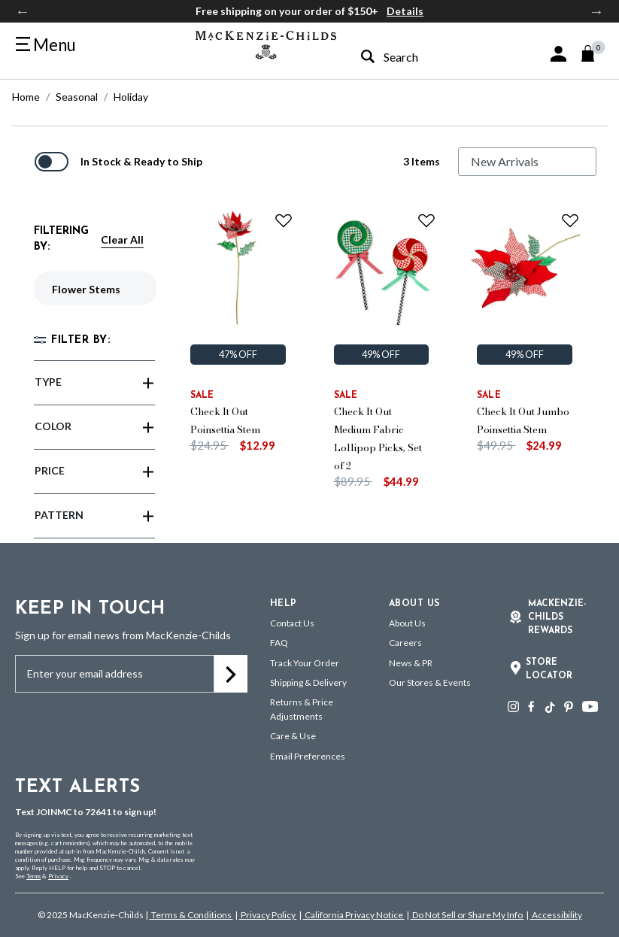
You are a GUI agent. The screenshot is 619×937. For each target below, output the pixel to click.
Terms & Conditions (191, 914)
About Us (407, 623)
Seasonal (77, 96)
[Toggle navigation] (45, 45)
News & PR (410, 663)
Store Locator (549, 669)
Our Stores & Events (430, 682)
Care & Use (293, 735)
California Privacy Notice (354, 914)
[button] (558, 54)
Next (596, 11)
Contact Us (292, 623)
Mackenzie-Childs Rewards (557, 617)
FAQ (279, 642)
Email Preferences (307, 756)
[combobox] (420, 57)
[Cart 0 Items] (594, 53)
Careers (405, 642)
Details (405, 11)
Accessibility (556, 914)
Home (26, 96)
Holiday (131, 96)
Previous (22, 11)
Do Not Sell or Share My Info (467, 914)
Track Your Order (304, 663)
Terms (33, 876)
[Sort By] (527, 161)
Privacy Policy (268, 914)
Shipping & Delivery (308, 682)
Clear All (122, 239)
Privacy (58, 876)
